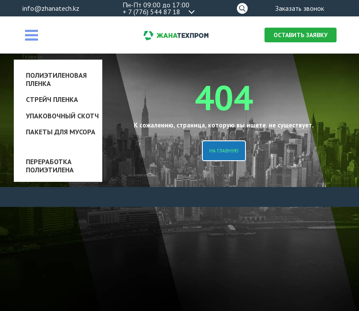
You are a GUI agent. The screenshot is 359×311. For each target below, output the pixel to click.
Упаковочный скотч (62, 115)
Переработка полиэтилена (50, 165)
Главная (32, 56)
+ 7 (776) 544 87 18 (151, 11)
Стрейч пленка (52, 99)
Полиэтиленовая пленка (56, 79)
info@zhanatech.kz (50, 8)
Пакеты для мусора (60, 131)
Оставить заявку (301, 35)
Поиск (242, 7)
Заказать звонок (299, 8)
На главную (224, 151)
